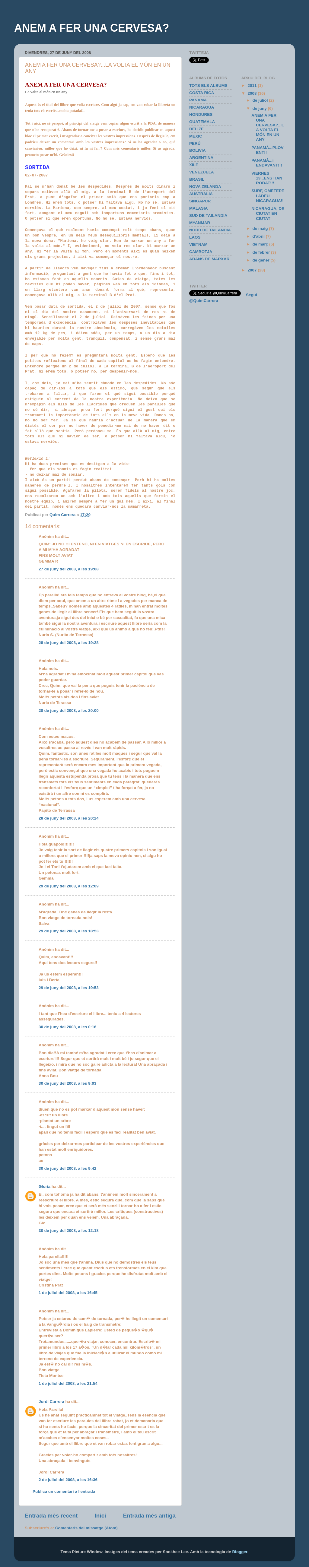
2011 (252, 85)
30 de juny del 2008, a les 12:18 (69, 1230)
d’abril (259, 236)
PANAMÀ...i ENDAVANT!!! (266, 162)
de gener (262, 260)
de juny (260, 108)
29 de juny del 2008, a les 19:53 (69, 987)
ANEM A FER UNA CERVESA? (91, 28)
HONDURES (200, 114)
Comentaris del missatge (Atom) (86, 1528)
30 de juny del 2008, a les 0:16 (67, 1027)
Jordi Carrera (51, 1401)
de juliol (261, 100)
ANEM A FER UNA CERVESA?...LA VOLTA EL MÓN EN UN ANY (267, 127)
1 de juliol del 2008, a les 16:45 (68, 1292)
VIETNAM (198, 244)
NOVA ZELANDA (205, 186)
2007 (252, 270)
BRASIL (196, 179)
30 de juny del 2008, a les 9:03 (67, 1083)
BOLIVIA (197, 150)
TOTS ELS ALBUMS (208, 85)
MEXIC (195, 136)
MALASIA (198, 208)
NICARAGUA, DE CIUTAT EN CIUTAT (267, 213)
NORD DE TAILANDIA (210, 230)
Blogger (239, 1552)
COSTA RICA (201, 92)
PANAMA (198, 100)
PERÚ (195, 143)
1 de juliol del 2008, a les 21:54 (68, 1383)
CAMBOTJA (200, 251)
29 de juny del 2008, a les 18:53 (69, 931)
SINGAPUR (200, 201)
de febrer (262, 252)
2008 (252, 93)
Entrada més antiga (149, 1515)
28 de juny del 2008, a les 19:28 (69, 642)
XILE (193, 165)
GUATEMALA (202, 121)
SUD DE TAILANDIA (208, 215)
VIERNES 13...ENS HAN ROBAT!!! (266, 178)
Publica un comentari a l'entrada (64, 1491)
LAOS (195, 237)
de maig (261, 228)
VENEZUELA (201, 172)
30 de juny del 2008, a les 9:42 (67, 1168)
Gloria (44, 1186)
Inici (100, 1515)
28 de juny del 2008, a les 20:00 (69, 710)
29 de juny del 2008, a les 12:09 (69, 886)
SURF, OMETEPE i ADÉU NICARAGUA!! (267, 196)
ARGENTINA (201, 157)
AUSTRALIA (201, 194)
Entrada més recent (51, 1515)
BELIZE (196, 129)
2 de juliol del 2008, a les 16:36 (68, 1479)
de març (261, 244)
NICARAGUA (201, 107)
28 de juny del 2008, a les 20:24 (69, 818)
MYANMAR (199, 222)
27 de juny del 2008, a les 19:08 (69, 569)
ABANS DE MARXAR (209, 259)
